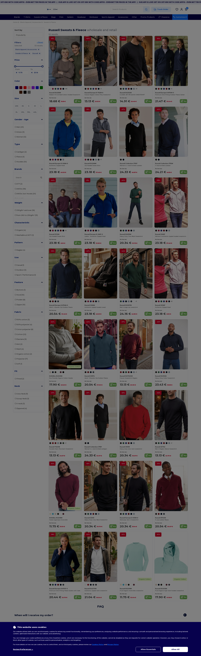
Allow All (175, 649)
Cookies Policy (98, 644)
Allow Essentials (148, 649)
